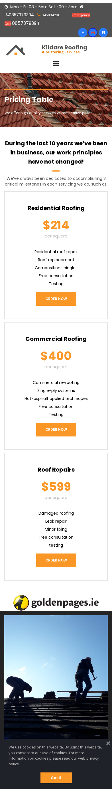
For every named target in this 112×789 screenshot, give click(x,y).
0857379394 (20, 15)
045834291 (50, 15)
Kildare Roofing (64, 47)
